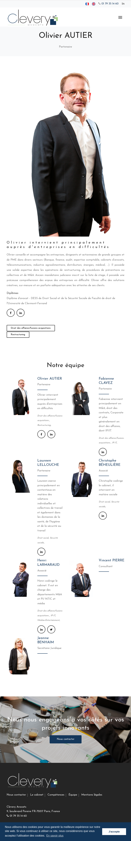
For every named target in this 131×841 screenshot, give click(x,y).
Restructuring (18, 334)
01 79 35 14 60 (108, 3)
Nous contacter (65, 739)
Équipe (73, 794)
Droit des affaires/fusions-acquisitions (31, 328)
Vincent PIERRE (111, 560)
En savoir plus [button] (55, 835)
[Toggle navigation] (120, 17)
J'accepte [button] (114, 831)
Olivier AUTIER (49, 378)
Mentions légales (91, 794)
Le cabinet (36, 794)
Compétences (56, 794)
